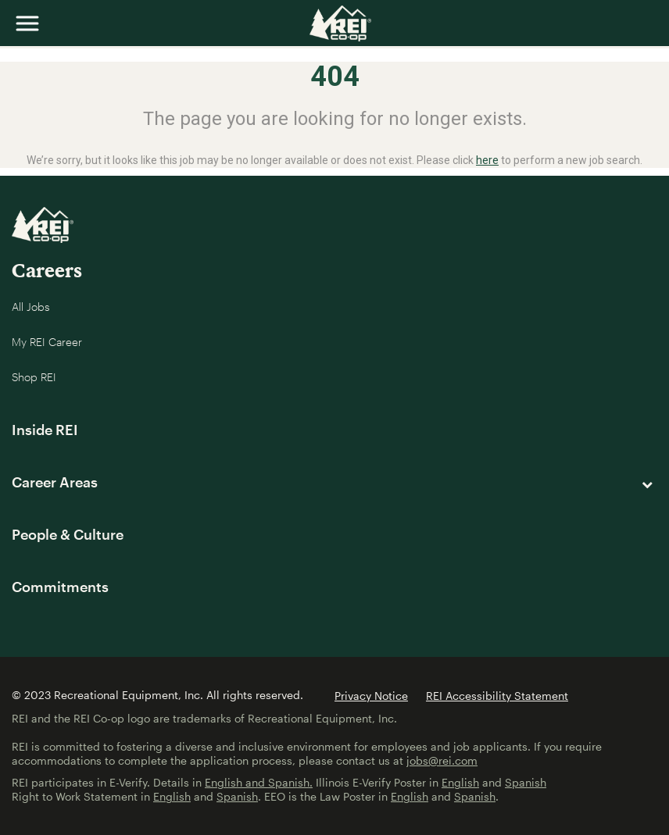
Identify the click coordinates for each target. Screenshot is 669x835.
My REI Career (47, 341)
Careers (47, 270)
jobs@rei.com (442, 760)
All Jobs (31, 306)
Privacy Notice (371, 695)
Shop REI (34, 377)
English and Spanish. (259, 782)
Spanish (525, 782)
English (460, 782)
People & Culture (67, 534)
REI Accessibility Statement (497, 695)
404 (335, 76)
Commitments (60, 586)
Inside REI (45, 429)
